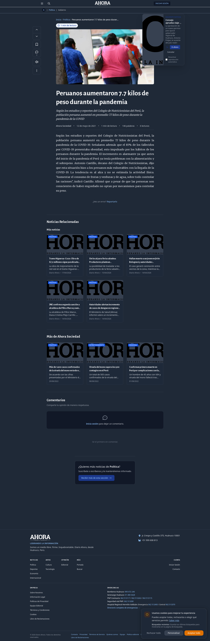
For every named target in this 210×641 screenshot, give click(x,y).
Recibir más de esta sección (96, 477)
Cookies (33, 614)
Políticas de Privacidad (39, 601)
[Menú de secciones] (42, 3)
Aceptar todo (194, 633)
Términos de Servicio (97, 634)
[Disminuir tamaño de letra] (37, 36)
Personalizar (174, 633)
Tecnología (50, 569)
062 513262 (136, 598)
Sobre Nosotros (36, 592)
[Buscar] (49, 3)
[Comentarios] (37, 53)
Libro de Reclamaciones (39, 619)
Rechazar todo (154, 633)
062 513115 (147, 598)
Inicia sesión (92, 423)
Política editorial (133, 634)
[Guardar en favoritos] (37, 44)
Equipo (122, 634)
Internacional (35, 578)
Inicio (58, 19)
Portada (80, 565)
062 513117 (125, 598)
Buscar (79, 569)
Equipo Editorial (36, 605)
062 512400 (153, 604)
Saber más (174, 620)
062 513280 (129, 601)
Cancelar (170, 54)
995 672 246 (130, 591)
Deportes (34, 569)
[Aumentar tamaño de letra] (37, 29)
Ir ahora (175, 49)
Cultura (49, 565)
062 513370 (170, 604)
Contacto (176, 569)
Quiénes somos (112, 634)
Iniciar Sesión (162, 3)
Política (52, 10)
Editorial (64, 565)
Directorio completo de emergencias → (123, 607)
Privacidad (84, 634)
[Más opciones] (37, 70)
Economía (34, 573)
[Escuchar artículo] (37, 62)
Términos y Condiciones (39, 610)
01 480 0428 (130, 595)
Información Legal (37, 597)
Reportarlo (112, 201)
